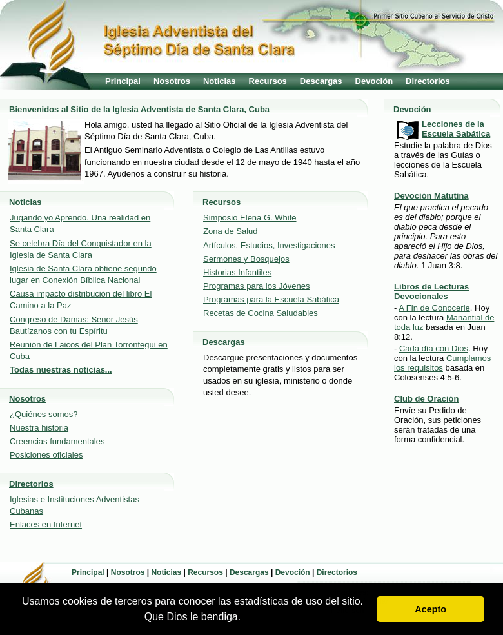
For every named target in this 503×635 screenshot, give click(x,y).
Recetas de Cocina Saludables (260, 313)
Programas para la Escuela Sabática (271, 299)
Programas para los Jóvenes (256, 286)
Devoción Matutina (431, 195)
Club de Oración (426, 399)
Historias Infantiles (237, 272)
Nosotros (171, 81)
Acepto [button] (430, 609)
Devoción (374, 81)
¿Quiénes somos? (44, 414)
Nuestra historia (39, 428)
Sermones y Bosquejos (246, 259)
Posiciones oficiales (46, 455)
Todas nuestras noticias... (61, 370)
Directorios (428, 81)
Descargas (321, 81)
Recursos (268, 81)
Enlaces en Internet (46, 524)
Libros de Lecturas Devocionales (431, 291)
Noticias (219, 81)
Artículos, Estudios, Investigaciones (269, 245)
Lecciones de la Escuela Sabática (456, 129)
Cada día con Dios (433, 348)
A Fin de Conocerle (434, 308)
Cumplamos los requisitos (442, 363)
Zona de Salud (230, 231)
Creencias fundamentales (57, 441)
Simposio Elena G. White (250, 217)
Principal (123, 81)
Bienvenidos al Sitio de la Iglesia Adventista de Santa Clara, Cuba (139, 109)
